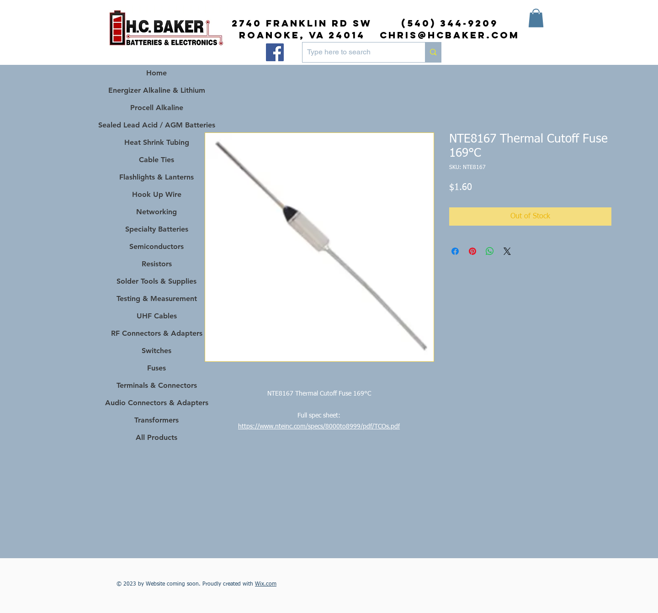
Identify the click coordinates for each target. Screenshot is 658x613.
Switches (156, 350)
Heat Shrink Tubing (156, 142)
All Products (156, 437)
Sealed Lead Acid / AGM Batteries (156, 125)
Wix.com (265, 584)
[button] (536, 18)
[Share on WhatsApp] (489, 251)
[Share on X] (507, 251)
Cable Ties (156, 159)
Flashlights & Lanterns (156, 177)
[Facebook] (275, 52)
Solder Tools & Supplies (156, 281)
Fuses (156, 368)
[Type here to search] (356, 52)
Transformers (156, 420)
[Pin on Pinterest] (472, 251)
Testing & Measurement (157, 298)
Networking (156, 211)
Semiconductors (156, 246)
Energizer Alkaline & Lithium (156, 90)
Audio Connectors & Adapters (156, 402)
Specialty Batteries (156, 229)
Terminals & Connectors (157, 385)
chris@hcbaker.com (450, 35)
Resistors (157, 263)
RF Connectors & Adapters (156, 333)
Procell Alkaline (156, 107)
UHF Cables (157, 316)
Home (156, 73)
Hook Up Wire (156, 194)
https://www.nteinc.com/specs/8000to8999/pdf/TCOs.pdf (319, 426)
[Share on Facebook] (455, 251)
